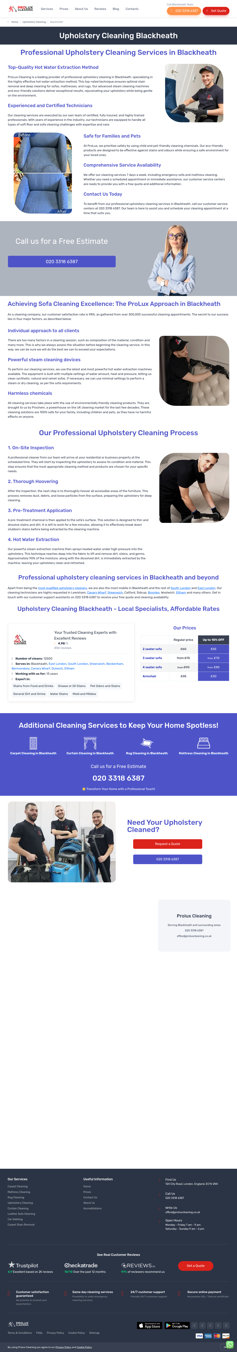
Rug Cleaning (16, 1197)
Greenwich (115, 592)
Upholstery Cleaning (34, 21)
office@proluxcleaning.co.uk (194, 936)
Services (47, 9)
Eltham (181, 592)
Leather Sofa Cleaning (21, 1213)
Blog (116, 9)
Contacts (132, 9)
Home (13, 21)
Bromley (154, 592)
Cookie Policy (76, 1333)
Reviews (100, 9)
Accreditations (92, 1208)
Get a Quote (196, 1266)
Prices (63, 9)
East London (206, 588)
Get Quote (216, 11)
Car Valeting (15, 1219)
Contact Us (90, 1197)
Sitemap (94, 1333)
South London (180, 588)
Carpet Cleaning (18, 1186)
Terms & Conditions (20, 1333)
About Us (81, 9)
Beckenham (114, 664)
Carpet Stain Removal (21, 1224)
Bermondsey (21, 668)
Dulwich (57, 668)
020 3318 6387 (184, 11)
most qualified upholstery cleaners (62, 588)
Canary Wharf (96, 592)
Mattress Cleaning (19, 1192)
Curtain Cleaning (18, 1208)
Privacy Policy (55, 1333)
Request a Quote (167, 844)
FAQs (39, 1333)
